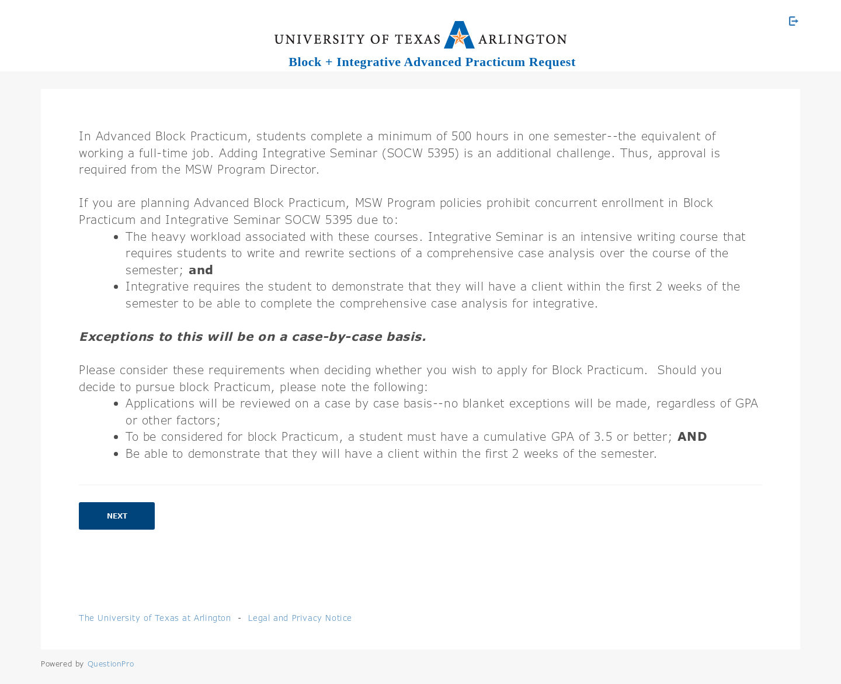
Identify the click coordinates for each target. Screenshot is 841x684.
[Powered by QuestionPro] (111, 663)
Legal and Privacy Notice (300, 618)
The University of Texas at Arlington (155, 618)
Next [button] (117, 516)
